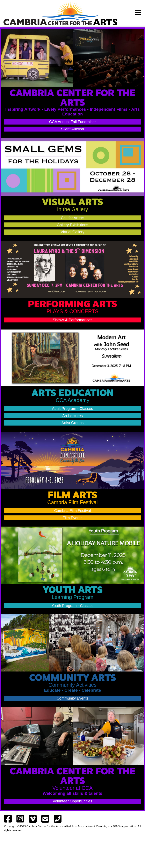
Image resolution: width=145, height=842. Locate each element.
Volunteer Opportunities (72, 801)
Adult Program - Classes (72, 408)
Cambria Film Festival (72, 510)
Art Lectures (72, 416)
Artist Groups (72, 423)
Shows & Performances (72, 320)
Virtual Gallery (72, 232)
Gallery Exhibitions (72, 225)
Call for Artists (72, 218)
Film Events (72, 518)
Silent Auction (72, 129)
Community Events (72, 698)
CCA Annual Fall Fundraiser (72, 122)
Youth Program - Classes (72, 605)
